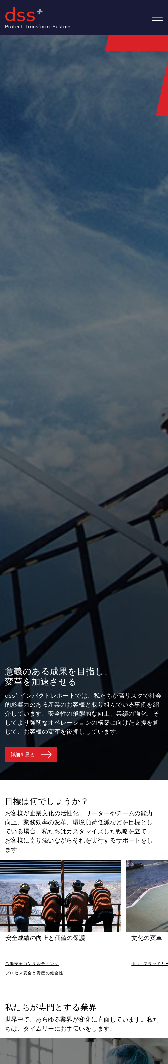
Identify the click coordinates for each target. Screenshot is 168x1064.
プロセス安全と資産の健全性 (34, 972)
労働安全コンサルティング (32, 963)
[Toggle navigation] (160, 18)
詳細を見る (23, 754)
